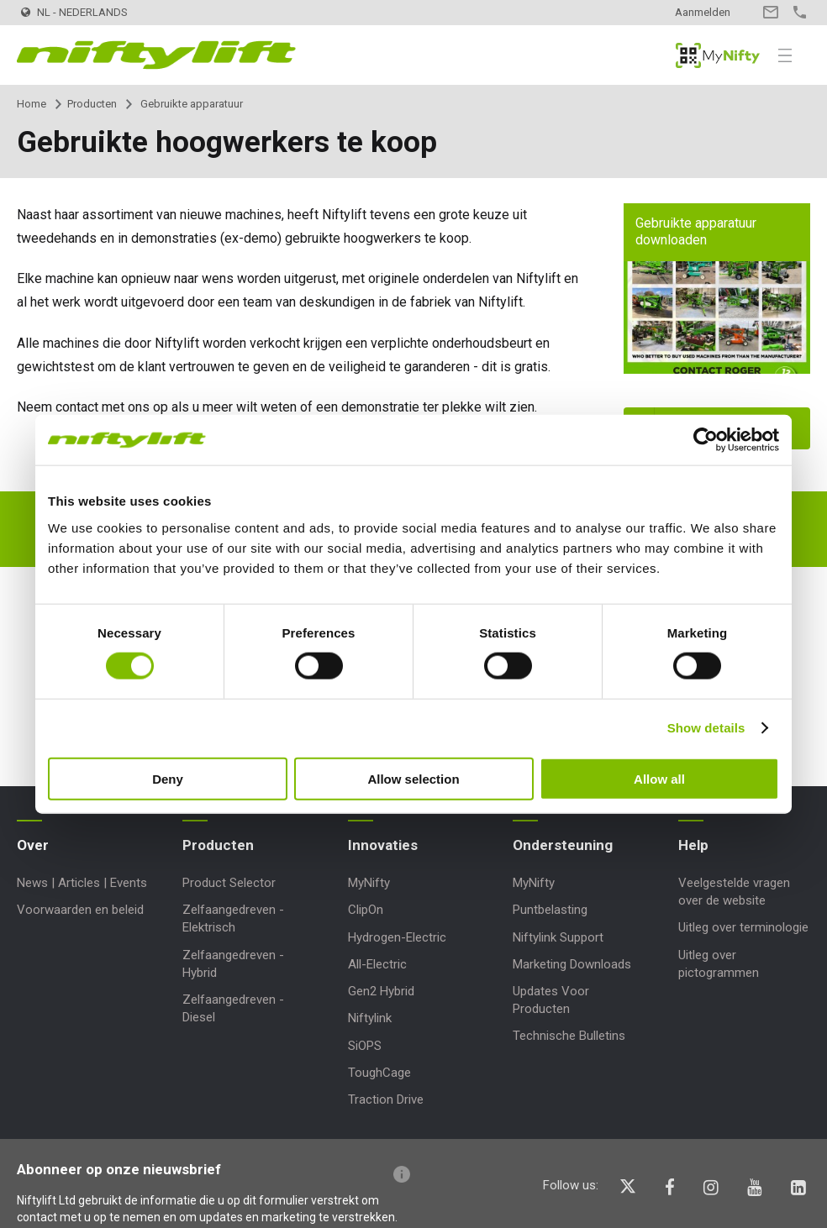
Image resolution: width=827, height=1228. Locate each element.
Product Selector (229, 882)
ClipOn (365, 909)
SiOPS (365, 1045)
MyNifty (718, 55)
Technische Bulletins (569, 1035)
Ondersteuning (563, 845)
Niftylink (370, 1018)
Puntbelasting (550, 909)
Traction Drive (386, 1099)
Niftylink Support (558, 937)
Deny (167, 778)
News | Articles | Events (82, 882)
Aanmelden (702, 12)
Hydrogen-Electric (397, 937)
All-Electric (377, 964)
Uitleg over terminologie (743, 927)
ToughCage (379, 1072)
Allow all (659, 778)
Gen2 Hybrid (381, 991)
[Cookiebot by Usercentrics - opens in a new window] (705, 440)
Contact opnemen (770, 12)
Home (31, 103)
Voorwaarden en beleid (80, 909)
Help (693, 845)
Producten (92, 103)
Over (33, 845)
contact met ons (102, 407)
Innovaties (383, 845)
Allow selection (413, 778)
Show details (706, 728)
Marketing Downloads (572, 964)
